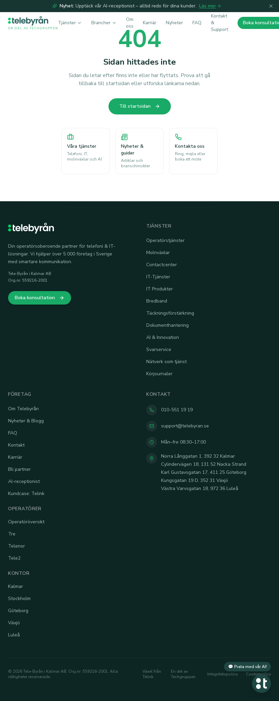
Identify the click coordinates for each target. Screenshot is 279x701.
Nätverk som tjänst (166, 361)
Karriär (149, 23)
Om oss (129, 22)
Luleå (14, 635)
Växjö (14, 623)
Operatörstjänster (165, 240)
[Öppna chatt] (261, 683)
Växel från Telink (152, 674)
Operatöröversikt (26, 522)
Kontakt (16, 445)
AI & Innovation (162, 337)
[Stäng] (271, 6)
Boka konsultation (39, 297)
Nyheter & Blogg (26, 421)
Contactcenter (161, 264)
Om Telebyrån (23, 409)
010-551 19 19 (177, 410)
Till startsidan (139, 106)
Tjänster (70, 23)
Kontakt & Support (219, 23)
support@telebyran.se (185, 426)
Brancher (104, 23)
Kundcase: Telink (26, 493)
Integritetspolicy (222, 674)
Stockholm (19, 598)
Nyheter (174, 23)
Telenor (16, 546)
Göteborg (18, 610)
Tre (12, 534)
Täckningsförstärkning (170, 313)
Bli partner (19, 469)
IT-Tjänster (158, 277)
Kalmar (15, 586)
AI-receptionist (24, 481)
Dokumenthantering (167, 325)
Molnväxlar (158, 252)
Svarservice (158, 349)
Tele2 (14, 558)
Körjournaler (159, 374)
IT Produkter (159, 289)
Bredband (156, 301)
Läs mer (210, 6)
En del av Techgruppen (183, 674)
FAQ (197, 23)
